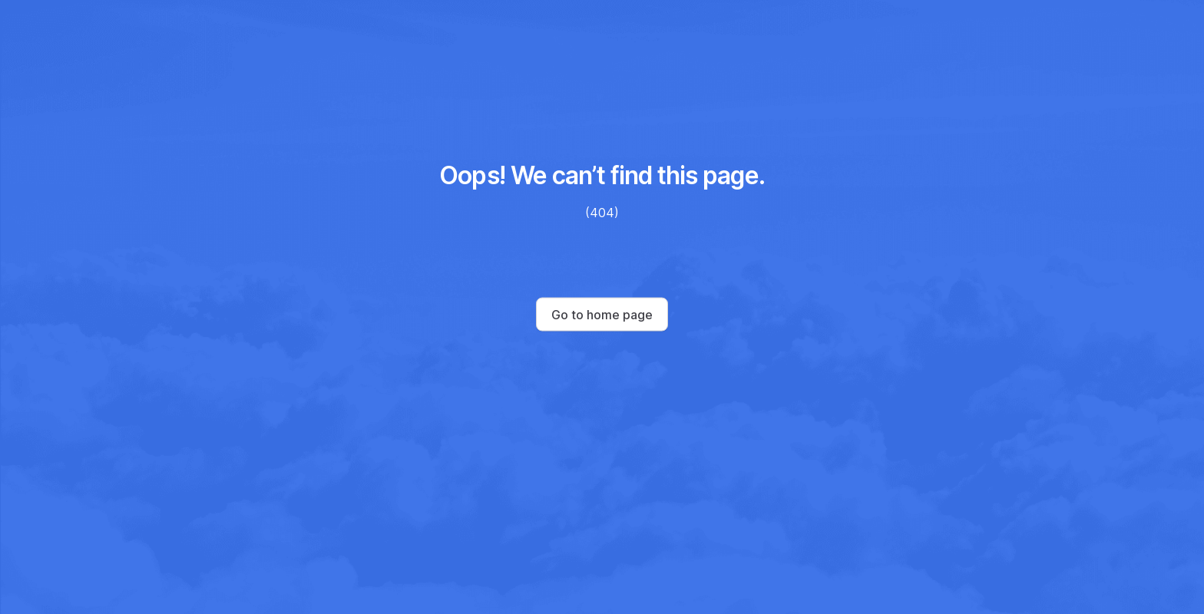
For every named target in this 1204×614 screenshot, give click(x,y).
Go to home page (602, 314)
